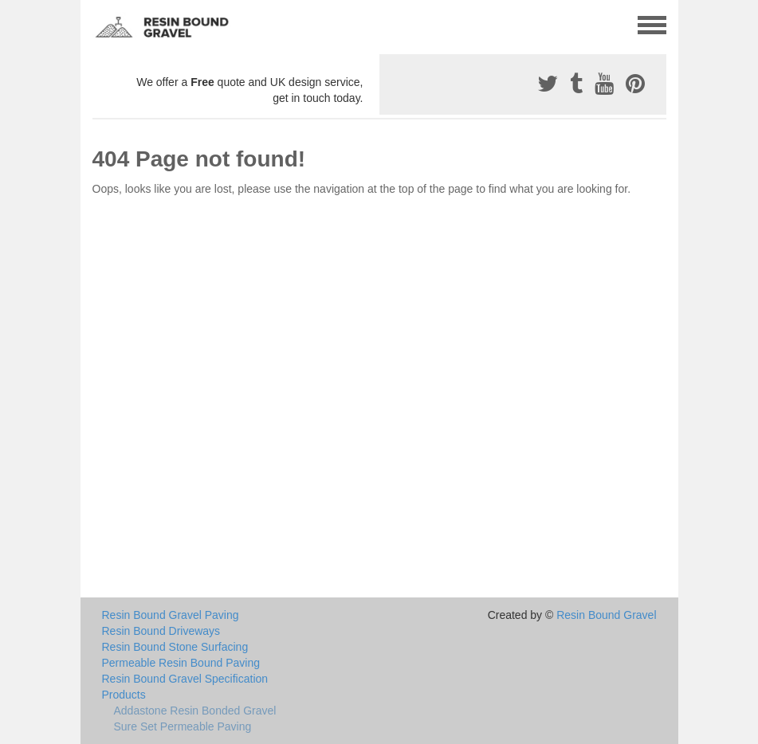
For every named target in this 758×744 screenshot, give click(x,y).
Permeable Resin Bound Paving (181, 662)
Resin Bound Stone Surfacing (175, 646)
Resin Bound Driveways (161, 631)
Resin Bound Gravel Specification (185, 678)
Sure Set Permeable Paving (183, 726)
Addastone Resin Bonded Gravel (195, 710)
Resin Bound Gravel (606, 615)
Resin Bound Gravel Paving (170, 615)
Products (124, 694)
